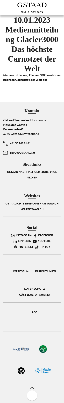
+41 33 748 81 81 (17, 143)
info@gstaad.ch (19, 153)
